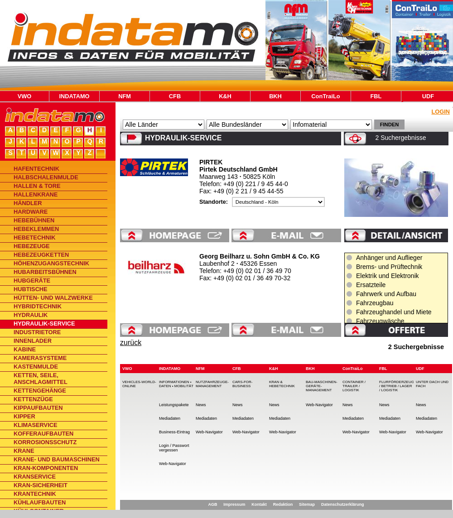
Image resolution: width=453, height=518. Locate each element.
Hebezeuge (32, 246)
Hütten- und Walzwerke (53, 297)
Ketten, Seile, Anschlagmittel (40, 378)
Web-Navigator (172, 463)
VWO (25, 96)
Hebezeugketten (41, 254)
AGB (212, 504)
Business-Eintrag (174, 432)
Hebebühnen (34, 220)
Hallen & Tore (37, 185)
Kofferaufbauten (43, 433)
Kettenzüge (33, 399)
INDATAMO (74, 96)
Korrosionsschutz (45, 442)
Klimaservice (35, 425)
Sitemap (307, 504)
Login (440, 111)
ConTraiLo (325, 96)
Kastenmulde (36, 366)
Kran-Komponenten (46, 468)
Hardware (31, 211)
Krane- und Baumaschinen (57, 459)
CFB (175, 96)
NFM (124, 96)
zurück (130, 342)
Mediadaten (169, 418)
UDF (428, 96)
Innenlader (33, 340)
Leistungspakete (174, 405)
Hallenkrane (36, 194)
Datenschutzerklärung (342, 504)
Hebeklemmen (36, 228)
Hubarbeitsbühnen (45, 272)
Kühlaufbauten (40, 502)
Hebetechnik (34, 237)
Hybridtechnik (38, 306)
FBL (376, 96)
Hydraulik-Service (44, 323)
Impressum (234, 504)
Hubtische (31, 289)
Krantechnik (35, 493)
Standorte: (213, 202)
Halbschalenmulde (46, 177)
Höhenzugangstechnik (51, 263)
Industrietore (37, 332)
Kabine (25, 349)
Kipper (24, 416)
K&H (225, 96)
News (201, 405)
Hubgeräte (32, 280)
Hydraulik (31, 315)
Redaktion (283, 504)
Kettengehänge (40, 390)
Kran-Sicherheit (40, 485)
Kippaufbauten (38, 407)
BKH (275, 96)
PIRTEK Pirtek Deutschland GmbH (238, 165)
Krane (24, 450)
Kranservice (35, 476)
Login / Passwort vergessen (174, 447)
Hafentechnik (36, 168)
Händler (28, 203)
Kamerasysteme (40, 358)
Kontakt (259, 504)
